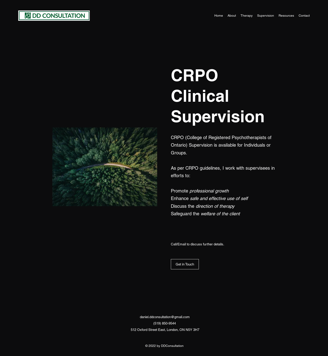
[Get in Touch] (185, 264)
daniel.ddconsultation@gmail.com (165, 317)
